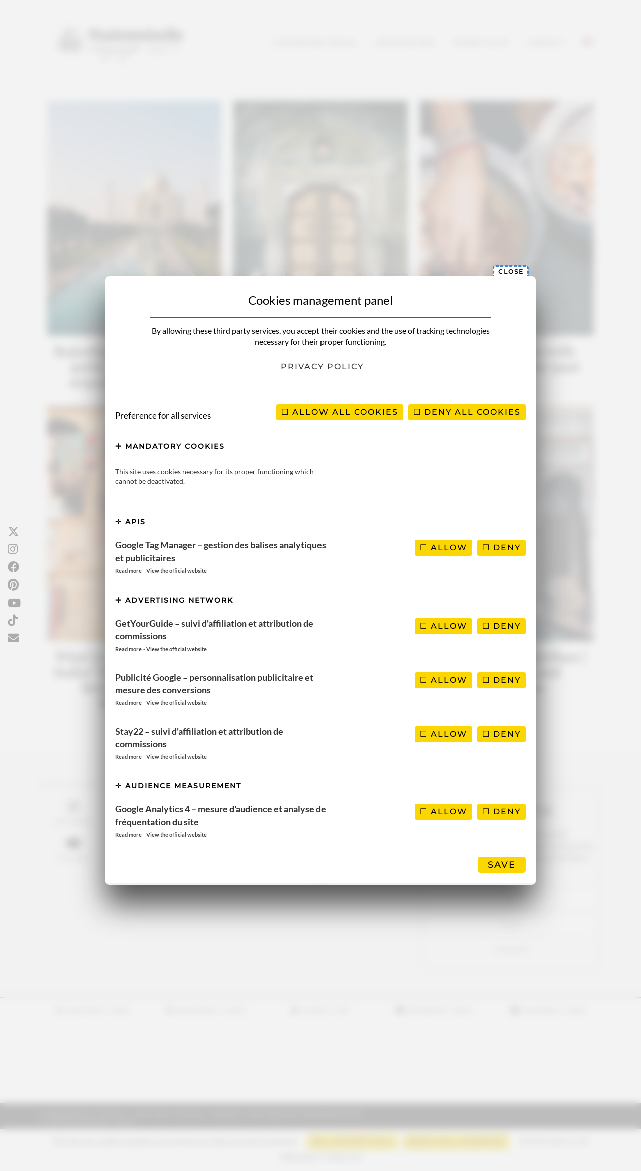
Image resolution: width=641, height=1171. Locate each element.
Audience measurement (178, 785)
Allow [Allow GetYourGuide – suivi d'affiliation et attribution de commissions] (443, 626)
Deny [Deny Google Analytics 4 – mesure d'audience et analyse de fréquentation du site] (501, 811)
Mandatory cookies (170, 446)
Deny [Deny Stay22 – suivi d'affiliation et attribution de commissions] (501, 734)
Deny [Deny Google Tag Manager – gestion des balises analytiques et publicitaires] (501, 547)
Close (511, 271)
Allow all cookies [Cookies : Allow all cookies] (339, 412)
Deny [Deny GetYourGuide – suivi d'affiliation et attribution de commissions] (501, 626)
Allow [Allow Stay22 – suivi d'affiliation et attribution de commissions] (443, 734)
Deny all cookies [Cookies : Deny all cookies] (467, 412)
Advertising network (174, 600)
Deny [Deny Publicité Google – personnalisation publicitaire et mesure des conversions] (501, 680)
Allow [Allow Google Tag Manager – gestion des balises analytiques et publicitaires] (443, 547)
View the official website (176, 570)
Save (502, 864)
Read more (128, 570)
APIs (130, 521)
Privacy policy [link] (322, 366)
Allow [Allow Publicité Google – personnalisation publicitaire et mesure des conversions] (443, 680)
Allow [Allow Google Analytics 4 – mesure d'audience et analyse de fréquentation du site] (443, 811)
